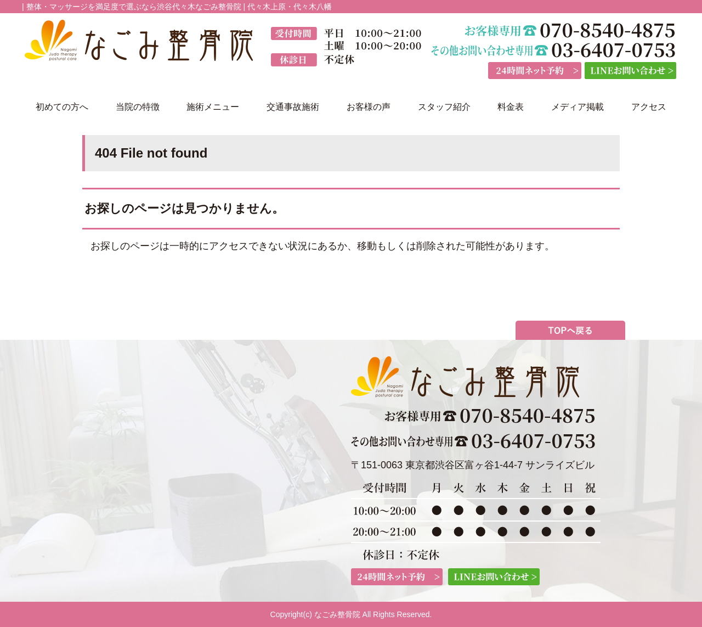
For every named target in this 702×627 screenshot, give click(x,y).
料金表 (510, 106)
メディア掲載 (577, 106)
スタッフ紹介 (444, 106)
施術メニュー (212, 106)
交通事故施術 (293, 106)
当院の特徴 (138, 106)
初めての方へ (62, 106)
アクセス (648, 106)
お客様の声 (368, 106)
